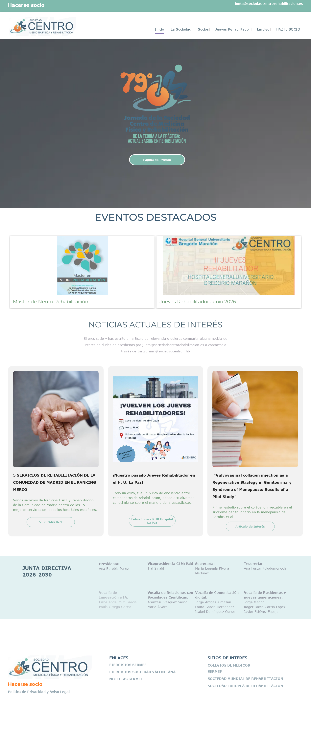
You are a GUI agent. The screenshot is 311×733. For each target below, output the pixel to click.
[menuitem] (158, 29)
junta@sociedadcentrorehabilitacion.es (269, 3)
